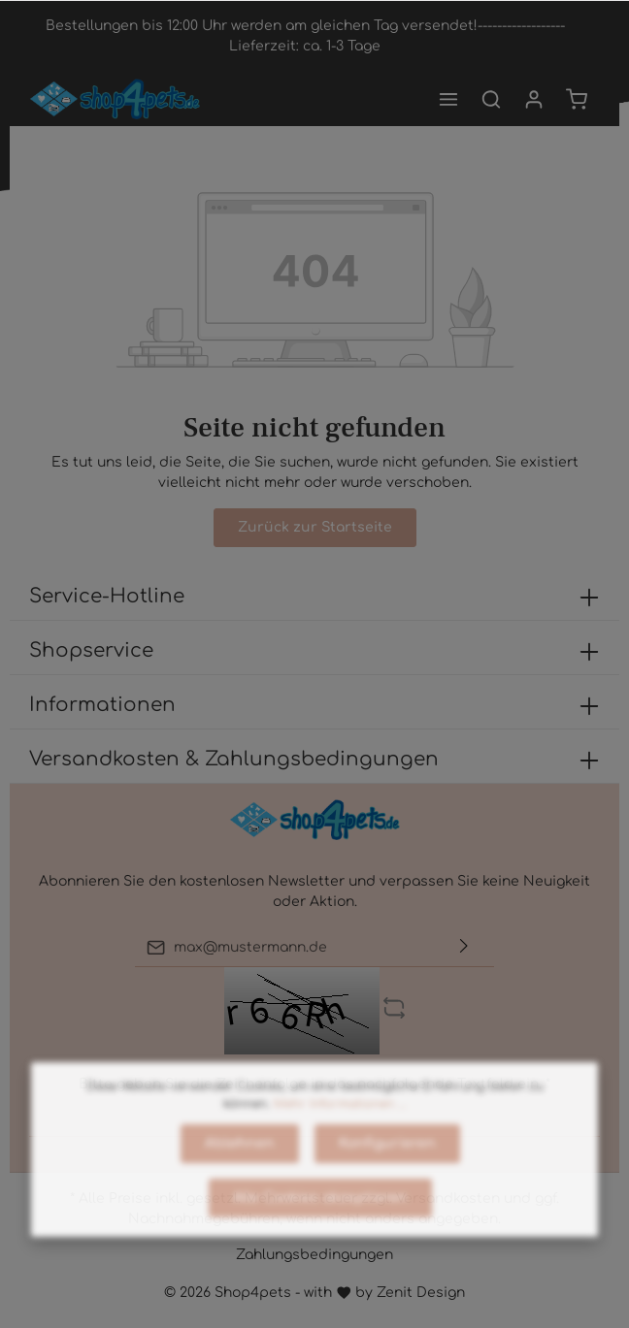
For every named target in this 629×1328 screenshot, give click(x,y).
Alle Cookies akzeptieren (320, 1235)
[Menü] (448, 99)
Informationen (102, 705)
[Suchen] (491, 99)
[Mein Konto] (533, 99)
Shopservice (91, 650)
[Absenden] (464, 947)
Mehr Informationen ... (340, 1142)
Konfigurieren (387, 1181)
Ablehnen (240, 1181)
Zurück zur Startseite (315, 527)
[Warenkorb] (576, 99)
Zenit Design (421, 1292)
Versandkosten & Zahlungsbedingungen (234, 759)
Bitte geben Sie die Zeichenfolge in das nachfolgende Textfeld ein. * (314, 1084)
